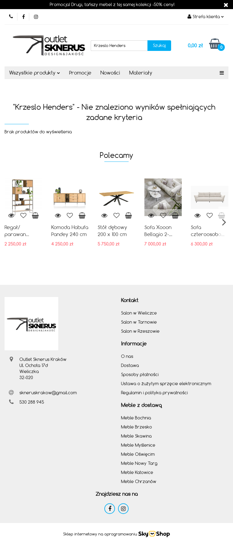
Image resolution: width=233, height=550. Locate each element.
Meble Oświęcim (138, 454)
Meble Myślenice (138, 445)
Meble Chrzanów (138, 481)
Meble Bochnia (136, 418)
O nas (127, 356)
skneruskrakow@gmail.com (48, 392)
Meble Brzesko (136, 427)
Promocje (80, 72)
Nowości (110, 72)
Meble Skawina (136, 436)
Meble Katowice (137, 472)
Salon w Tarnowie (139, 322)
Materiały (140, 72)
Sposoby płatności (140, 374)
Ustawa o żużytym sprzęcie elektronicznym (166, 383)
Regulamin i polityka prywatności (154, 392)
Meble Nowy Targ (139, 463)
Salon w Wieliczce (139, 313)
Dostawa (130, 365)
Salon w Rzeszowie (140, 331)
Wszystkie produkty (34, 72)
